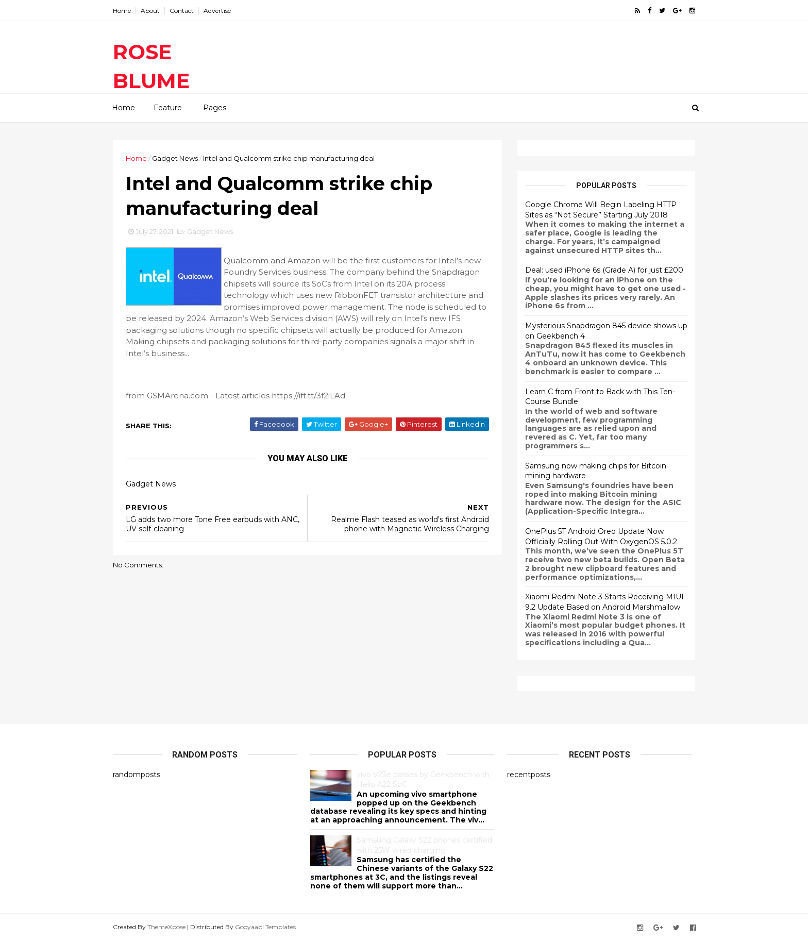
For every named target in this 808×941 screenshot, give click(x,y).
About (150, 10)
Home (122, 10)
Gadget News (175, 158)
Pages (214, 107)
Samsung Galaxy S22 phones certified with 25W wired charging (424, 845)
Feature (168, 107)
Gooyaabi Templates (265, 927)
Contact (182, 10)
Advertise (217, 10)
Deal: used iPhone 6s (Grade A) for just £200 (604, 270)
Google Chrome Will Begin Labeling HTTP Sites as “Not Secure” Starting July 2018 (601, 210)
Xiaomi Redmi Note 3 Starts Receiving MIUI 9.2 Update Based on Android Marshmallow (604, 602)
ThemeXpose (166, 927)
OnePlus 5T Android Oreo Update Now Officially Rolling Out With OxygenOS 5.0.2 (601, 536)
